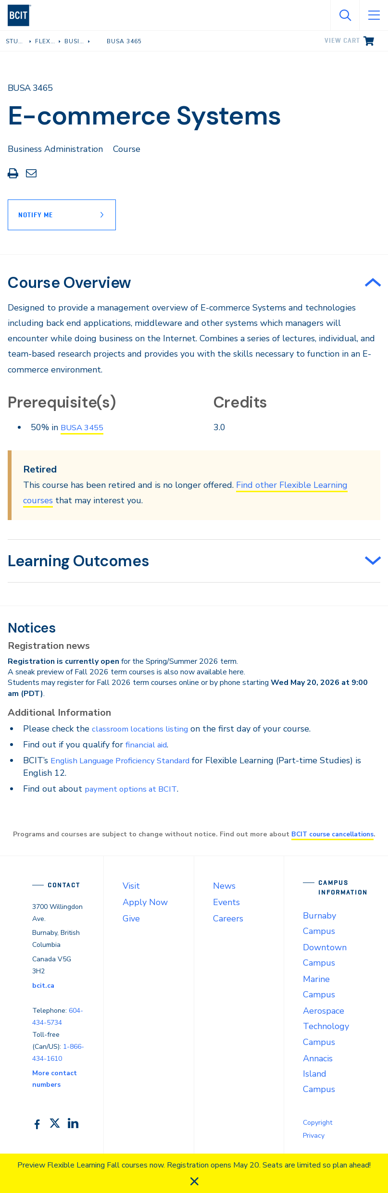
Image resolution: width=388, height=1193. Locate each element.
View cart (342, 40)
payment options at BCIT (134, 789)
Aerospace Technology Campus (326, 1026)
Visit (131, 886)
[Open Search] (344, 15)
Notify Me (35, 215)
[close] (194, 1181)
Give (131, 918)
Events (226, 902)
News (224, 886)
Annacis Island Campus (319, 1074)
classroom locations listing (144, 728)
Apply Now (145, 902)
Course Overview (69, 282)
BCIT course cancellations (332, 834)
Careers (228, 918)
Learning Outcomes (78, 561)
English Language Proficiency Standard (127, 760)
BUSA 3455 (84, 427)
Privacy (314, 1135)
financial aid (148, 744)
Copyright (317, 1122)
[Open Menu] (373, 15)
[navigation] (23, 15)
